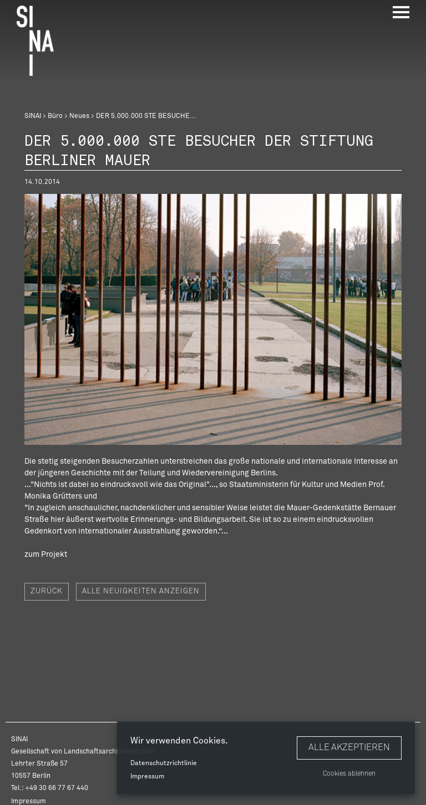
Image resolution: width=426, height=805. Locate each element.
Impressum (147, 776)
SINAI (32, 116)
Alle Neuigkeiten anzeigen (141, 591)
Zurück (47, 591)
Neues (79, 116)
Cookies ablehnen (349, 774)
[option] (213, 319)
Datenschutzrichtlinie (163, 763)
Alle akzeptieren (349, 747)
